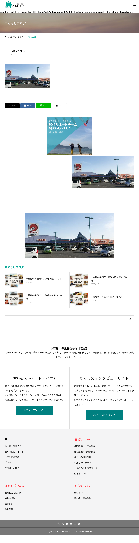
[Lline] (43, 105)
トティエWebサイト (35, 410)
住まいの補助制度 (82, 457)
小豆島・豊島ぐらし (14, 446)
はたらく (15, 485)
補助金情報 (10, 498)
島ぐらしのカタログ (104, 415)
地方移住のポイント (14, 451)
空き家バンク (80, 473)
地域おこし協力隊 (13, 492)
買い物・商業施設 (82, 498)
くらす (82, 485)
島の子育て (79, 492)
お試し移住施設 (12, 457)
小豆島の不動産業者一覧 (86, 468)
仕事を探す (10, 503)
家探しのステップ (82, 462)
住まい (82, 439)
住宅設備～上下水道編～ (86, 446)
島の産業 (9, 509)
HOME (6, 439)
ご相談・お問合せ (13, 468)
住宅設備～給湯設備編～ (86, 451)
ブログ (8, 462)
